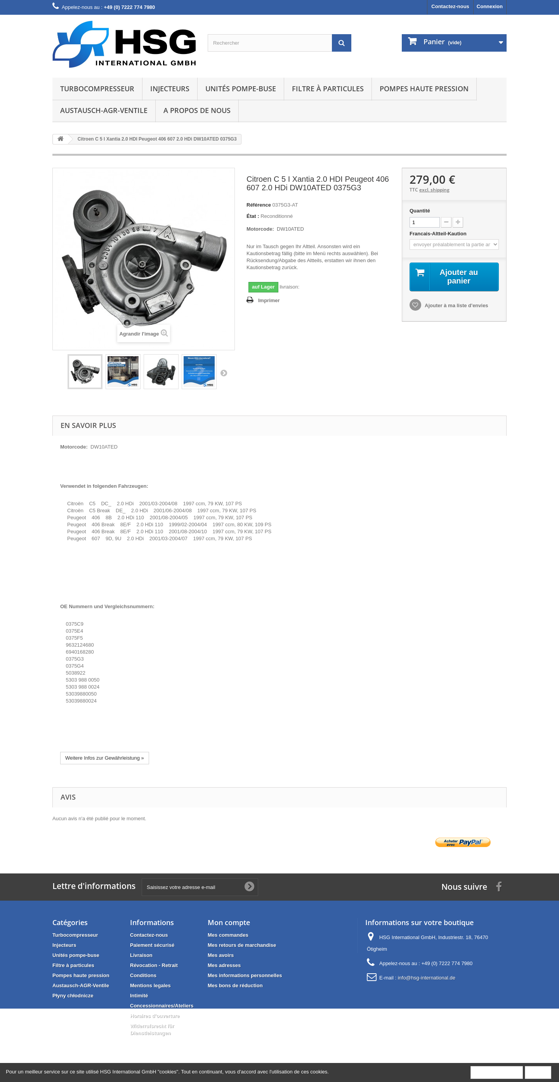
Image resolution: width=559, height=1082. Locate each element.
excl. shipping (434, 189)
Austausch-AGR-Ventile (104, 110)
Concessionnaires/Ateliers (161, 1006)
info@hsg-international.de (426, 978)
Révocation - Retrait (154, 965)
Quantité (420, 211)
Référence (259, 205)
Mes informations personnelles (245, 975)
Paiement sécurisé (152, 945)
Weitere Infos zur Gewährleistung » (104, 758)
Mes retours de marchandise (242, 945)
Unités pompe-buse (240, 88)
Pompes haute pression (424, 88)
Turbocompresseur (97, 88)
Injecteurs (169, 88)
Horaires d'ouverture (154, 1016)
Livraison (141, 955)
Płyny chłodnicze (72, 996)
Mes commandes (228, 935)
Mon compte (229, 922)
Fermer (538, 1072)
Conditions (143, 975)
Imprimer (269, 300)
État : (253, 216)
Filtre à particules (328, 88)
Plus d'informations (497, 1072)
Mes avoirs (221, 955)
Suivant (223, 373)
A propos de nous (197, 110)
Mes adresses (224, 965)
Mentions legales (150, 985)
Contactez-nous (450, 6)
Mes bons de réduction (235, 985)
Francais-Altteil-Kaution (439, 234)
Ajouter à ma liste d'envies (456, 305)
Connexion (490, 6)
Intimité (139, 996)
